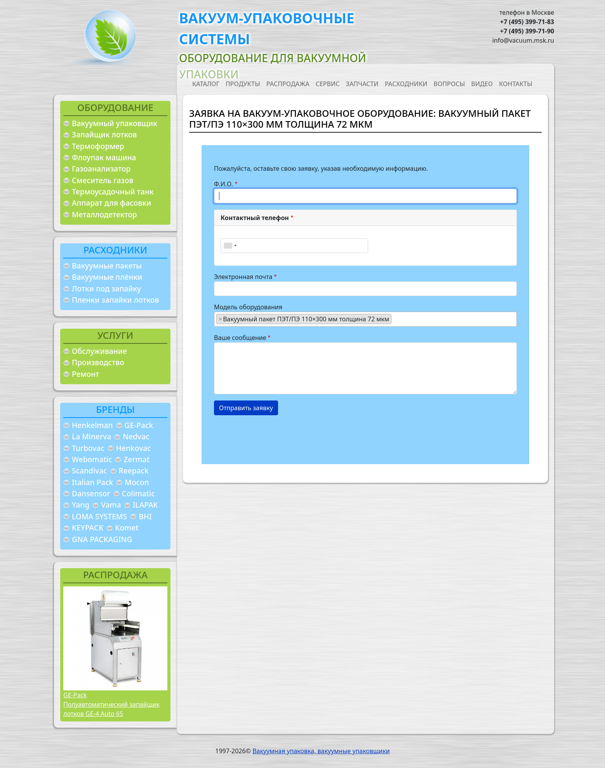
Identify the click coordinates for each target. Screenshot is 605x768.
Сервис (328, 84)
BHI (145, 516)
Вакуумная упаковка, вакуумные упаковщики (321, 751)
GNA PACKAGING (102, 539)
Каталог (205, 84)
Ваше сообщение (240, 337)
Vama (111, 505)
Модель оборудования (248, 307)
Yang (80, 505)
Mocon (137, 482)
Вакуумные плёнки (107, 277)
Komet (126, 528)
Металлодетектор (104, 214)
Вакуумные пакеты (107, 266)
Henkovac (133, 448)
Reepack (134, 470)
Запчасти (362, 84)
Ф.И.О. (223, 184)
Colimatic (138, 493)
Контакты (515, 84)
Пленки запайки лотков (115, 300)
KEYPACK (87, 528)
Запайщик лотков (104, 134)
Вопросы (449, 84)
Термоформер (98, 146)
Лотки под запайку (106, 288)
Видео (482, 84)
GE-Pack (139, 425)
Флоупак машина (104, 157)
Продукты (243, 84)
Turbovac (88, 448)
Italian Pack (92, 482)
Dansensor (91, 493)
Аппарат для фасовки (111, 203)
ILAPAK (145, 505)
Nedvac (136, 436)
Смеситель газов (103, 180)
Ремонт (85, 374)
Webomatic (92, 459)
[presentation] (273, 436)
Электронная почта (243, 276)
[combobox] (230, 246)
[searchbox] (395, 318)
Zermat (136, 459)
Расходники (406, 84)
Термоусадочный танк (113, 191)
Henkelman (92, 425)
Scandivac (89, 470)
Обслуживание (99, 351)
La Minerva (91, 436)
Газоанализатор (101, 169)
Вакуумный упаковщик (114, 123)
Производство (98, 362)
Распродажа (287, 84)
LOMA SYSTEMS (99, 516)
